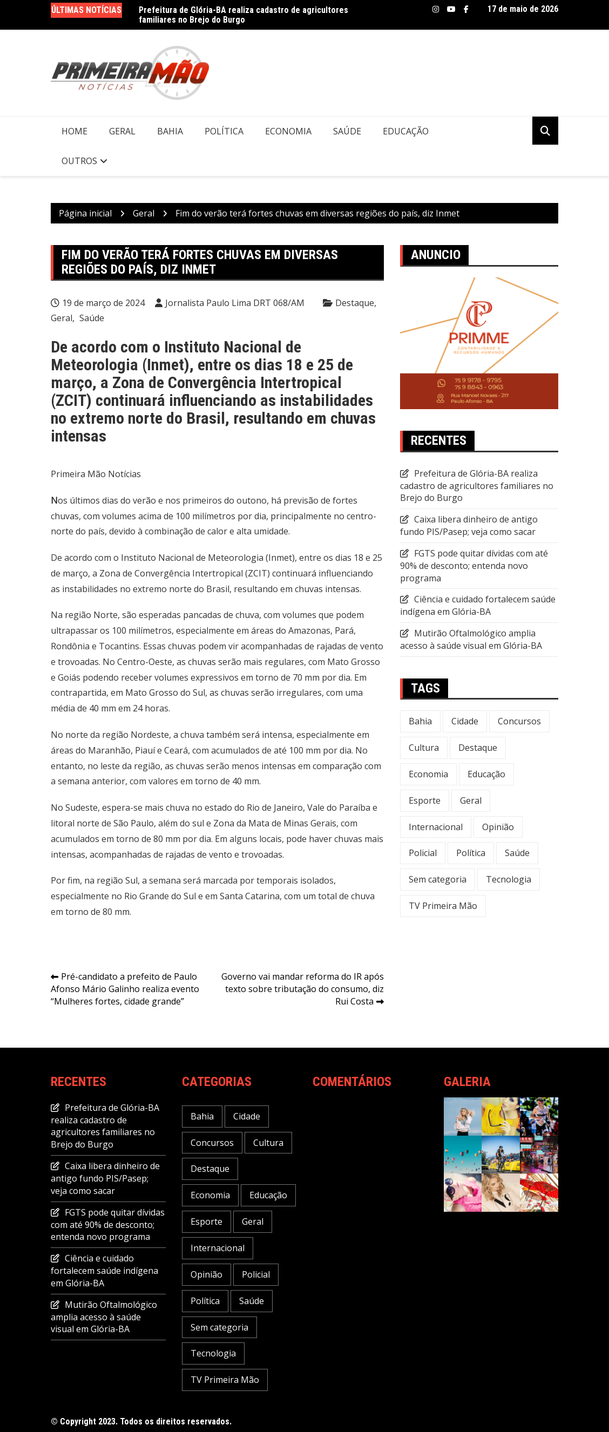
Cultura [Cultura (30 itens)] (424, 748)
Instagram (435, 9)
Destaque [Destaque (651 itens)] (477, 748)
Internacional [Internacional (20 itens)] (436, 827)
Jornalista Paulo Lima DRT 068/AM (234, 303)
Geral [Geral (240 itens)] (471, 800)
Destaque (354, 303)
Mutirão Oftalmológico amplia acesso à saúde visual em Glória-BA (471, 639)
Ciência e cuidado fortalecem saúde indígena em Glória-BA (478, 605)
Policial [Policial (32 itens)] (423, 853)
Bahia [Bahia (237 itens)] (420, 721)
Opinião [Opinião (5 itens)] (498, 827)
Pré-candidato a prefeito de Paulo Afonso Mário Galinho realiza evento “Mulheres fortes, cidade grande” (125, 988)
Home (74, 131)
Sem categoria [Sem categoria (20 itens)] (437, 879)
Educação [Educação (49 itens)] (486, 774)
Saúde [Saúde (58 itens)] (517, 853)
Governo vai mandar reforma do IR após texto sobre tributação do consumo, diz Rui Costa (302, 988)
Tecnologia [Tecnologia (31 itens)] (508, 879)
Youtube (451, 9)
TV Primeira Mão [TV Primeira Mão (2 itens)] (443, 906)
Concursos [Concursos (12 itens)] (519, 721)
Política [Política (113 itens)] (470, 853)
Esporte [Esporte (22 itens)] (425, 800)
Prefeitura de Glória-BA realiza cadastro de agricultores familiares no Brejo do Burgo (243, 15)
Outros (79, 161)
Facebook (466, 9)
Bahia (170, 131)
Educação (406, 131)
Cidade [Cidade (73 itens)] (464, 721)
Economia (288, 131)
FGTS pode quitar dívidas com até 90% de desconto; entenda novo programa (474, 565)
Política (224, 131)
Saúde (347, 131)
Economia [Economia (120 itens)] (428, 774)
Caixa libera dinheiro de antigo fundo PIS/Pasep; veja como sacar (469, 525)
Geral (122, 131)
